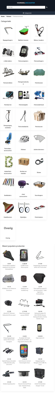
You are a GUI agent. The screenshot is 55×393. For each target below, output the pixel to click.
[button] (27, 13)
